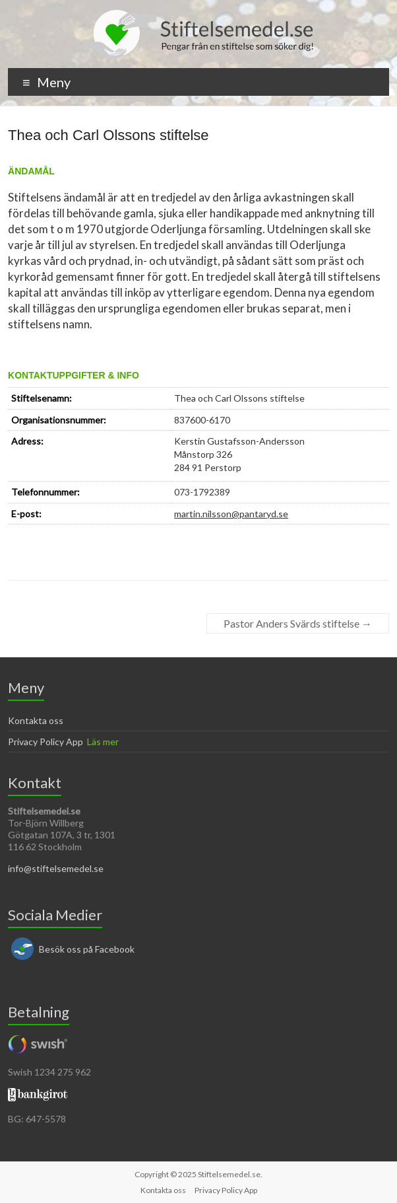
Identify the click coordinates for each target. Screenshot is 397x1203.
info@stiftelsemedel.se (56, 868)
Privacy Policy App (45, 741)
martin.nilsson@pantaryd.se (231, 513)
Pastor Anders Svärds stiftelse (298, 623)
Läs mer (103, 741)
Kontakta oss (35, 720)
